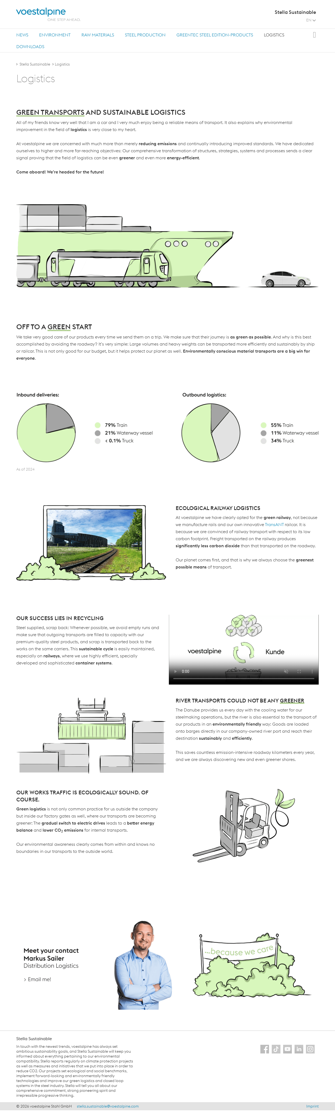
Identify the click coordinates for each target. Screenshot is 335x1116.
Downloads (30, 46)
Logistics (274, 35)
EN (311, 20)
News (22, 35)
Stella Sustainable (35, 64)
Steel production (145, 35)
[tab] (22, 35)
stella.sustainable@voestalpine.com (108, 1106)
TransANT (274, 524)
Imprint (312, 1106)
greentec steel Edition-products (214, 35)
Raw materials (97, 35)
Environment (55, 35)
